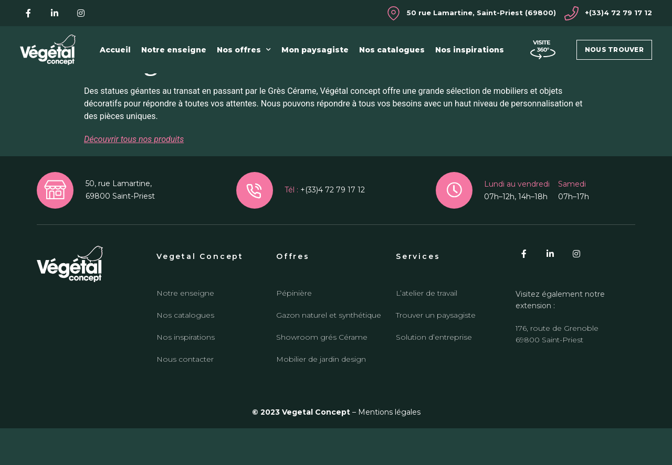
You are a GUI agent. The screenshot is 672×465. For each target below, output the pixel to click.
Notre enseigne (173, 50)
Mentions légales (389, 449)
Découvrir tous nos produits (134, 176)
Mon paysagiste (315, 50)
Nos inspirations (469, 50)
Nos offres (244, 50)
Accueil (115, 50)
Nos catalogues (392, 50)
